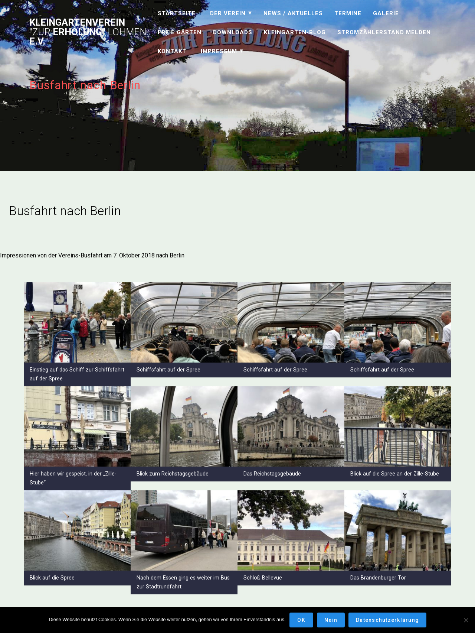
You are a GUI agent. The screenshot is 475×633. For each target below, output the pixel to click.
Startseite (177, 13)
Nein (330, 620)
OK (301, 620)
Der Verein (228, 13)
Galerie (386, 13)
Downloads (232, 32)
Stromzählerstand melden (384, 32)
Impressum (219, 51)
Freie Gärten (180, 32)
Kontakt (172, 51)
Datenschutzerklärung (387, 620)
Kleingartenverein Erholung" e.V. (87, 32)
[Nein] (465, 620)
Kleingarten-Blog (295, 32)
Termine (347, 13)
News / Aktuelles (293, 13)
